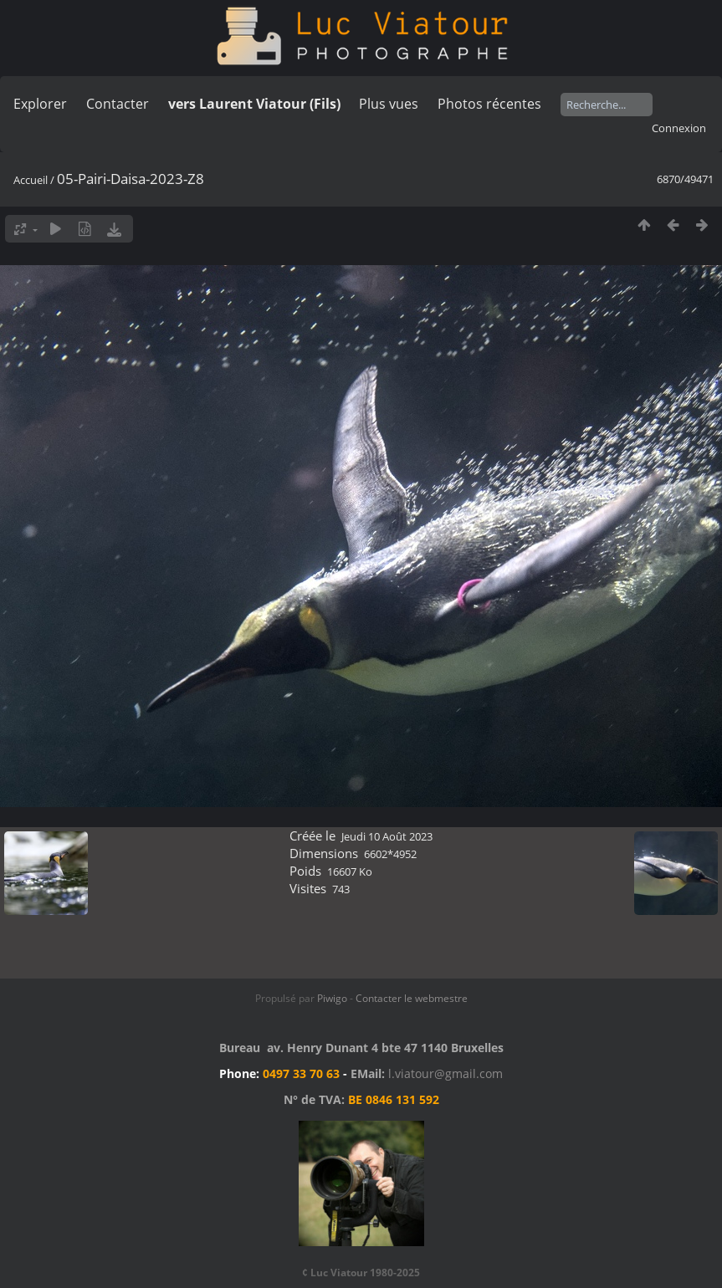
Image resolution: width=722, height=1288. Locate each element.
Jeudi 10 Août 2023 (387, 836)
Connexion (679, 127)
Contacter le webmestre (412, 998)
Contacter (117, 104)
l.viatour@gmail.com (445, 1073)
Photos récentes (489, 104)
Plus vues (388, 104)
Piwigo (332, 998)
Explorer (40, 104)
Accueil (30, 179)
